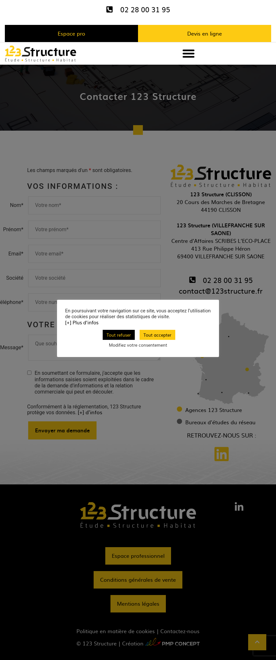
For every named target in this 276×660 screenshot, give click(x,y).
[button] (188, 53)
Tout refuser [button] (119, 335)
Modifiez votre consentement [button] (138, 345)
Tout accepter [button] (157, 335)
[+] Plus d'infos (81, 322)
